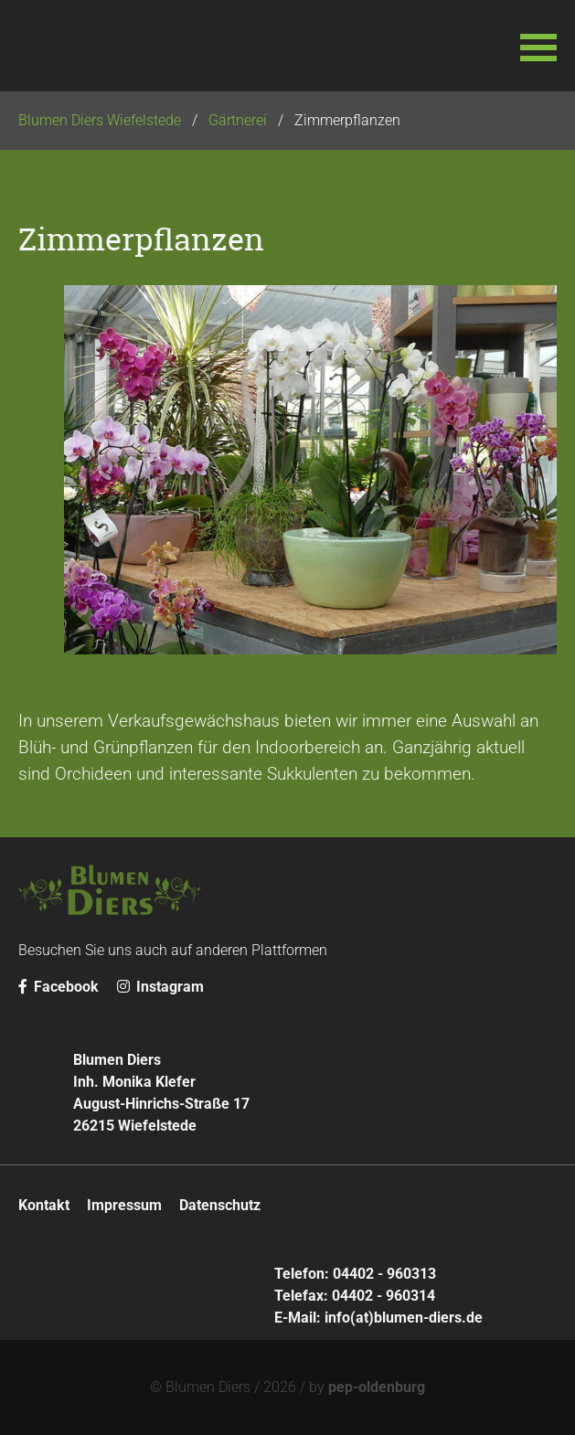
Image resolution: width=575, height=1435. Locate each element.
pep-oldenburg (376, 1387)
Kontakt (43, 1205)
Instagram (160, 986)
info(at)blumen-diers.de (404, 1317)
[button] (538, 45)
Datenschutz (220, 1205)
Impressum (124, 1205)
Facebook (58, 986)
